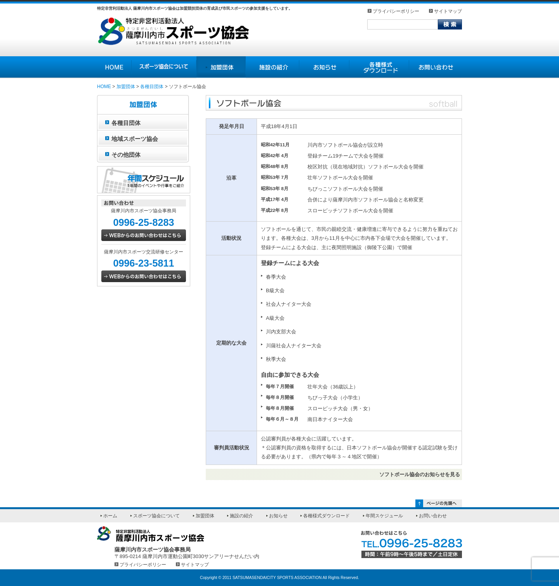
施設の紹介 (241, 515)
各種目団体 (151, 86)
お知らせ (278, 515)
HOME (104, 86)
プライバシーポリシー (396, 11)
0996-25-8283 (143, 222)
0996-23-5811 (143, 263)
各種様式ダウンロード (326, 515)
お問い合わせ (433, 515)
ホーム (110, 515)
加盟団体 (125, 86)
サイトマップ (448, 11)
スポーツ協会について (156, 515)
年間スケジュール (384, 515)
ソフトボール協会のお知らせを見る (419, 474)
